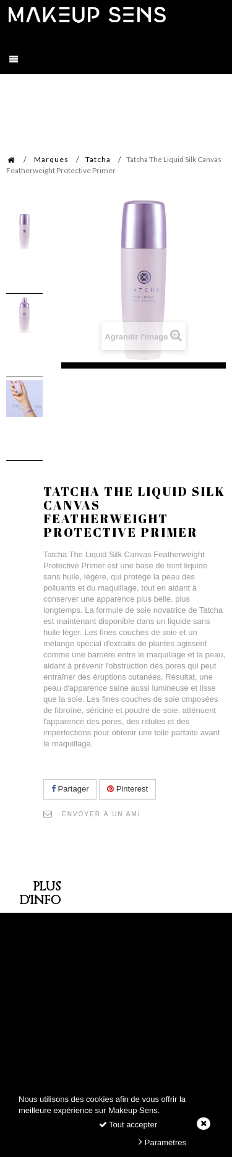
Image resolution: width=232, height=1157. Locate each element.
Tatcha (98, 159)
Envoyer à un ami (101, 814)
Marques (51, 159)
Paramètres (162, 1142)
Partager (69, 788)
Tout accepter (128, 1124)
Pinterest (127, 788)
